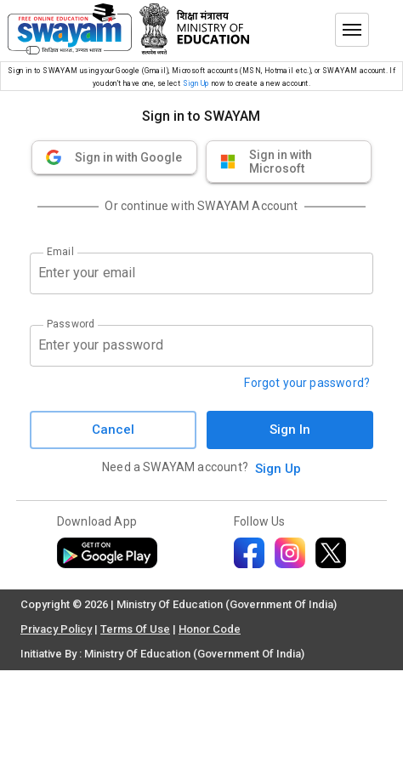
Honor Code (210, 629)
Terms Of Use (135, 629)
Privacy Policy (56, 629)
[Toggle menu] (352, 30)
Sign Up (196, 83)
